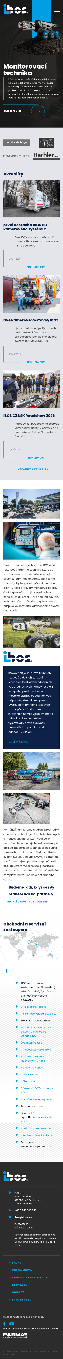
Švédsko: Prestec (31, 1042)
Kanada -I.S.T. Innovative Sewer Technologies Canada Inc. (36, 1032)
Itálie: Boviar (28, 1081)
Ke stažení (20, 1285)
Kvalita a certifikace (29, 1277)
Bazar (17, 1262)
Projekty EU (22, 1299)
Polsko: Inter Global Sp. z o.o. (38, 1013)
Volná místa (22, 1270)
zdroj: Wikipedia (18, 742)
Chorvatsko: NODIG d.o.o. (36, 1049)
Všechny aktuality (33, 469)
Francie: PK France (32, 1067)
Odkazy (18, 1292)
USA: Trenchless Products (36, 1135)
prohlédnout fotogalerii (27, 901)
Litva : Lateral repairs (34, 1006)
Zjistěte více (12, 111)
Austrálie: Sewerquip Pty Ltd (38, 1099)
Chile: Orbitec (29, 1074)
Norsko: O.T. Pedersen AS (36, 1128)
